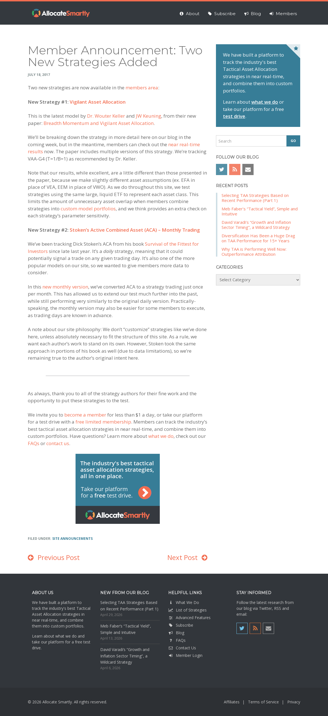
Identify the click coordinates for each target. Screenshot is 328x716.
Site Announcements (72, 538)
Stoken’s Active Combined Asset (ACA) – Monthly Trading (135, 230)
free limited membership (103, 422)
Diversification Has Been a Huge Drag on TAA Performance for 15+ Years (258, 238)
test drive (234, 116)
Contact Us (182, 647)
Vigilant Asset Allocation (98, 102)
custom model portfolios (88, 208)
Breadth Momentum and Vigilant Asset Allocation (99, 123)
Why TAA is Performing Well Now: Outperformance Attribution (254, 251)
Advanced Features (189, 617)
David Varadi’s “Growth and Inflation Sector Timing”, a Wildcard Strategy (256, 224)
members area (142, 87)
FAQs (33, 443)
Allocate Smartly (61, 13)
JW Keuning (148, 116)
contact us (57, 443)
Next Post (182, 557)
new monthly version (65, 286)
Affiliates (232, 702)
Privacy (293, 702)
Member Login (185, 655)
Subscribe (180, 625)
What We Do (183, 602)
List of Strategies (187, 610)
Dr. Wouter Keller (106, 116)
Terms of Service (263, 702)
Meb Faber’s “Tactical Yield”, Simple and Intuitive (260, 211)
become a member (85, 415)
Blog (176, 632)
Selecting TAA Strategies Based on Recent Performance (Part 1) (255, 197)
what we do (161, 436)
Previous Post (59, 557)
